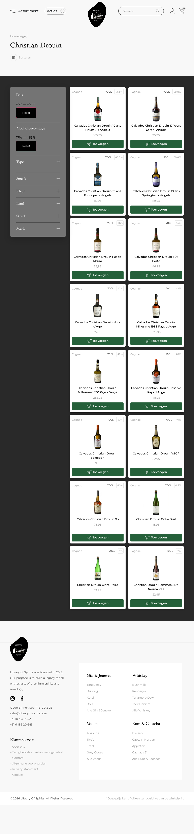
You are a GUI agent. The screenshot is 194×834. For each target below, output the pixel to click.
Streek (21, 218)
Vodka (92, 726)
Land (20, 206)
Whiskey (139, 678)
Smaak (21, 181)
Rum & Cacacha (146, 726)
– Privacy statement (24, 772)
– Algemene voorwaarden (28, 766)
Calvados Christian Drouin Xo (98, 522)
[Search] (158, 12)
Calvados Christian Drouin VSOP (156, 456)
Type (20, 164)
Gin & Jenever (99, 678)
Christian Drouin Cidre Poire (97, 587)
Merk (20, 231)
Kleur (20, 193)
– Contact (17, 760)
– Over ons (17, 749)
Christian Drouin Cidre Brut (156, 522)
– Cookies (16, 777)
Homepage (18, 39)
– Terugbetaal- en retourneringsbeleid (36, 755)
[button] (38, 164)
